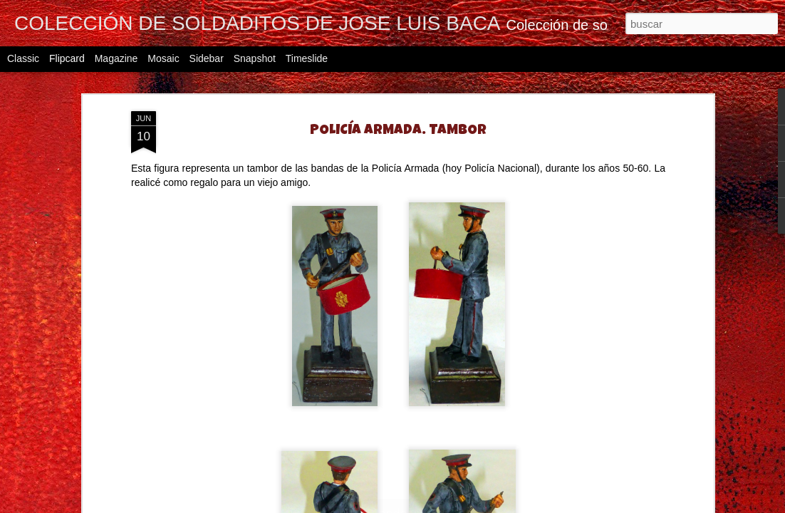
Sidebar (206, 58)
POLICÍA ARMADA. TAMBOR (398, 131)
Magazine (116, 58)
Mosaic (163, 58)
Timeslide (307, 58)
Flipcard (67, 58)
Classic (23, 58)
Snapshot (255, 58)
